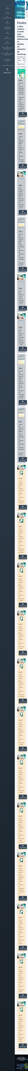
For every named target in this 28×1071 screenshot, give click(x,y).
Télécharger (23, 114)
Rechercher (7, 73)
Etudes (21, 23)
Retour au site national (20, 1058)
